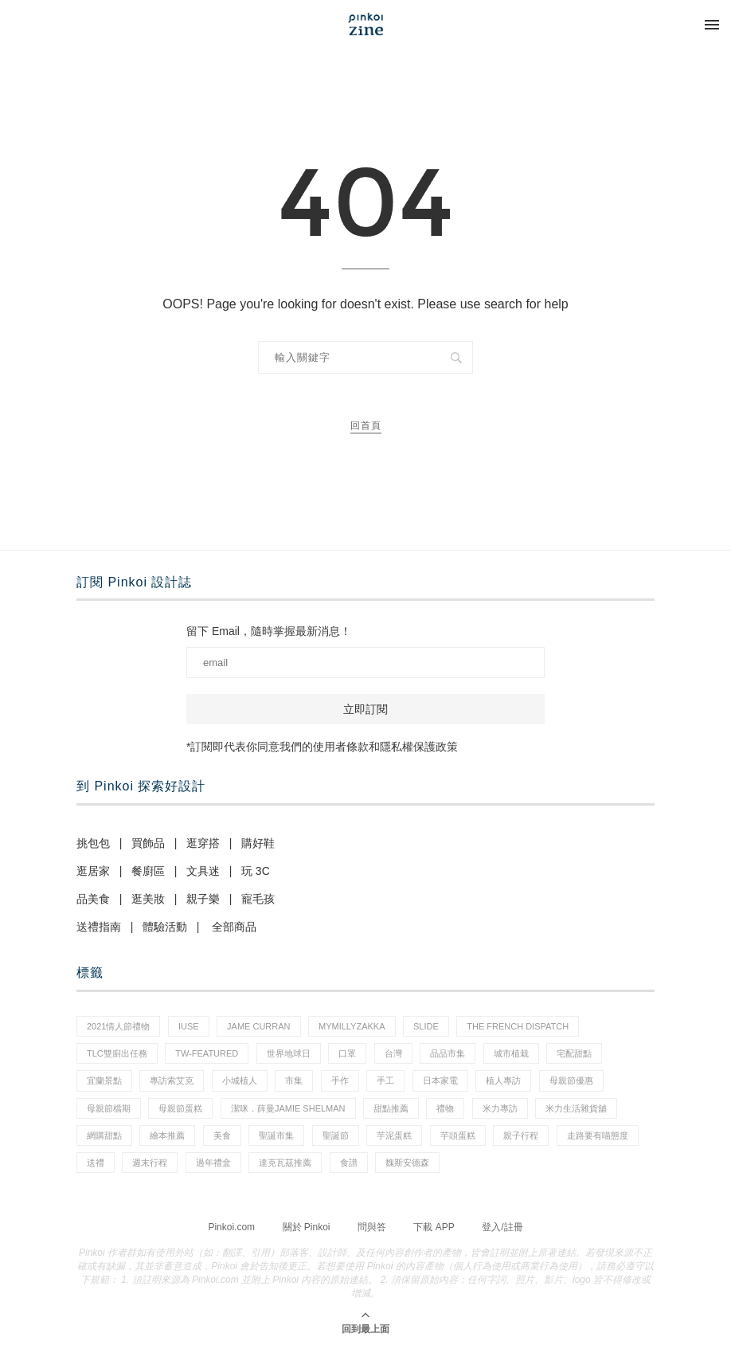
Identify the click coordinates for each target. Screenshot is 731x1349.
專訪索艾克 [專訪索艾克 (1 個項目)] (172, 1080)
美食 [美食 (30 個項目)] (222, 1135)
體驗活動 (165, 926)
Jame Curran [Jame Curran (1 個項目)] (258, 1026)
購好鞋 (258, 843)
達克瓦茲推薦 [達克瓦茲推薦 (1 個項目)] (285, 1162)
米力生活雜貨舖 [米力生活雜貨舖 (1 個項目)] (576, 1108)
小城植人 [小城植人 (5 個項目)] (239, 1080)
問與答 (372, 1227)
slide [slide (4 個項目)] (426, 1026)
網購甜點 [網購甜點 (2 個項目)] (104, 1135)
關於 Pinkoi (306, 1227)
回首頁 (365, 425)
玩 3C (255, 871)
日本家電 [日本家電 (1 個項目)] (440, 1080)
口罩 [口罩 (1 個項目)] (347, 1053)
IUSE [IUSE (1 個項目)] (188, 1026)
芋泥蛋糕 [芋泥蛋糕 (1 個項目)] (394, 1135)
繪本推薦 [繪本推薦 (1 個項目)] (167, 1135)
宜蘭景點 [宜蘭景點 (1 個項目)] (104, 1080)
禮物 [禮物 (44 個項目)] (445, 1108)
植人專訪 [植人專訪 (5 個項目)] (503, 1080)
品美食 (93, 898)
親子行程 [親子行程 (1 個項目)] (520, 1135)
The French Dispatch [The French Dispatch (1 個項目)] (518, 1026)
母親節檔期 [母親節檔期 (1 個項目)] (109, 1108)
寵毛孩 (258, 898)
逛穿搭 (203, 843)
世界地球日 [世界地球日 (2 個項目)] (289, 1053)
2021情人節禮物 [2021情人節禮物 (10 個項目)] (118, 1026)
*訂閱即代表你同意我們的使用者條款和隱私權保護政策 (322, 746)
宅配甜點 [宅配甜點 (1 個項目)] (574, 1053)
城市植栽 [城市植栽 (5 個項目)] (511, 1053)
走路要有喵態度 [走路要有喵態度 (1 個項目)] (597, 1135)
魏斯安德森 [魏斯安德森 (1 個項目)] (407, 1162)
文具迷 (203, 871)
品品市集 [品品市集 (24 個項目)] (447, 1053)
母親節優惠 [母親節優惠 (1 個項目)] (571, 1080)
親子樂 (203, 898)
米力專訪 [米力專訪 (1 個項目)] (500, 1108)
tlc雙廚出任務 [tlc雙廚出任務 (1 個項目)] (117, 1053)
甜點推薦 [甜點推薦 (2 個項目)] (390, 1108)
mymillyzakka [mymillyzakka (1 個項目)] (352, 1026)
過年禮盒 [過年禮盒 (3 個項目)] (213, 1162)
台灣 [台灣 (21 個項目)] (393, 1053)
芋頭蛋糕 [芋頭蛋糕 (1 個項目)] (457, 1135)
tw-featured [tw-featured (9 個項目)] (206, 1053)
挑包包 (93, 843)
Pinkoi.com (231, 1227)
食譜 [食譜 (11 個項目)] (349, 1162)
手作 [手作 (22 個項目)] (340, 1080)
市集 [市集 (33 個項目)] (294, 1080)
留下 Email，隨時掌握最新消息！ (268, 631)
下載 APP (433, 1227)
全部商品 (234, 926)
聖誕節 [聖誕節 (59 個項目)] (335, 1135)
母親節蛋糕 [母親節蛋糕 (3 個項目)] (180, 1108)
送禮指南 (98, 926)
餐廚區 (148, 871)
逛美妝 (148, 898)
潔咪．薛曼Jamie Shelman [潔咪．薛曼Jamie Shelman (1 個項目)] (288, 1108)
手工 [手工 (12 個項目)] (385, 1080)
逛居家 (93, 871)
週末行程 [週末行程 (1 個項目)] (149, 1162)
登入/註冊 (502, 1227)
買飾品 (148, 843)
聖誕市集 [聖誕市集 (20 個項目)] (276, 1135)
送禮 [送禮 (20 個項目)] (95, 1162)
